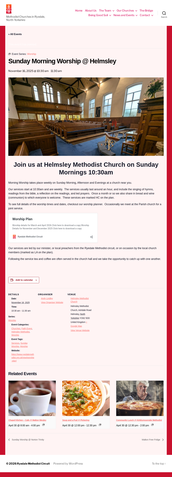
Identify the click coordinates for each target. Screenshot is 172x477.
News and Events (123, 17)
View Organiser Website (52, 307)
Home (78, 12)
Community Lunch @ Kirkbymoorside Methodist (139, 425)
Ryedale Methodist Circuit (34, 468)
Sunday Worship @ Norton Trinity (29, 444)
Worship (12, 325)
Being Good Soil (98, 17)
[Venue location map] (113, 314)
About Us (90, 12)
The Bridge (146, 12)
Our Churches (125, 12)
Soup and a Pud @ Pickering (75, 425)
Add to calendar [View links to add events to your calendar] (24, 284)
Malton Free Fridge (150, 444)
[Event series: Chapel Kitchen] (43, 429)
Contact (145, 17)
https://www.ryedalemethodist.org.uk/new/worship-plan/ (22, 362)
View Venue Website (80, 335)
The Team (105, 12)
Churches (15, 333)
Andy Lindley (47, 303)
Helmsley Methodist (20, 336)
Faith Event (26, 333)
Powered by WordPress (70, 468)
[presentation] (32, 403)
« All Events (15, 38)
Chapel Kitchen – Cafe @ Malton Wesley (27, 425)
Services (15, 348)
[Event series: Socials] (100, 429)
